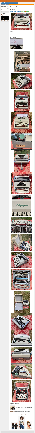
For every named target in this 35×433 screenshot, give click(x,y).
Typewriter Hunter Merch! (22, 414)
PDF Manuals (4, 14)
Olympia (11, 4)
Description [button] (11, 11)
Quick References (7, 14)
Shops (2, 15)
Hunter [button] (14, 11)
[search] (5, 10)
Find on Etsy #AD (26, 11)
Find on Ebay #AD (22, 11)
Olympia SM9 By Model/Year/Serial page (12, 411)
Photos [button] (17, 11)
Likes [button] (19, 11)
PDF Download (2, 20)
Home (10, 4)
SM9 (12, 4)
